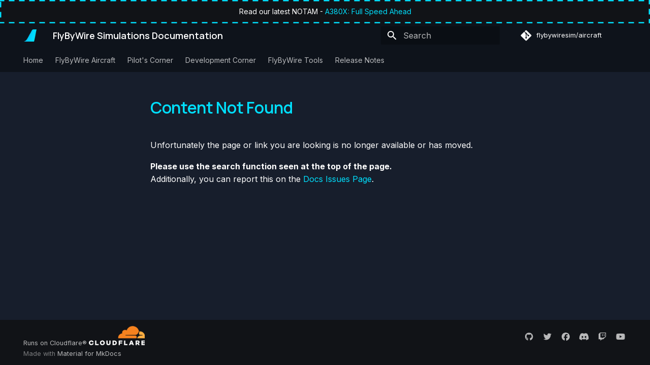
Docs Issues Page (337, 179)
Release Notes (359, 60)
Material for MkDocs (89, 353)
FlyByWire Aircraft (85, 60)
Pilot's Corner (150, 60)
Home (33, 60)
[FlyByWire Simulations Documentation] (30, 35)
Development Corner (220, 60)
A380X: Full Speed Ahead (368, 11)
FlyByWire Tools (295, 60)
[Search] (440, 35)
